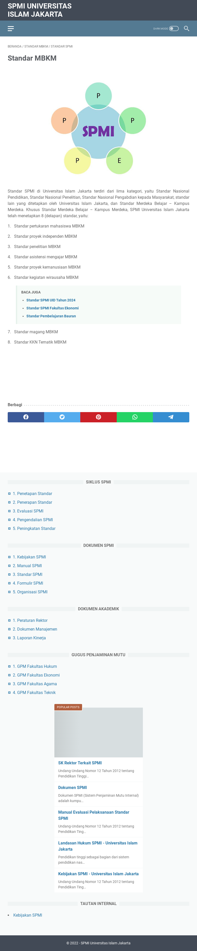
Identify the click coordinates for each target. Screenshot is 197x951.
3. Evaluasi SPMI (28, 511)
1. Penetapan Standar (32, 493)
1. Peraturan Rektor (30, 620)
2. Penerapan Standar (32, 502)
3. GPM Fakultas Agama (35, 683)
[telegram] (171, 417)
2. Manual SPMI (27, 565)
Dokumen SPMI (72, 787)
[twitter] (62, 417)
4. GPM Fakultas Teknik (34, 692)
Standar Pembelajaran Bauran (51, 316)
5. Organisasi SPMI (30, 591)
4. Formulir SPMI (28, 583)
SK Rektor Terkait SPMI (80, 762)
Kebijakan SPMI (27, 915)
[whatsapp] (135, 417)
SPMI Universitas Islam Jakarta (40, 10)
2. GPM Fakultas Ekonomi (36, 675)
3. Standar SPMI (27, 574)
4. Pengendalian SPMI (33, 519)
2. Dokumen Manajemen (35, 629)
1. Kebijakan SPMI (29, 557)
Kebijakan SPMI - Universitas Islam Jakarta (98, 873)
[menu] (14, 28)
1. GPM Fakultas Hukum (35, 666)
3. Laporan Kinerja (29, 637)
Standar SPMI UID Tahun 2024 (50, 300)
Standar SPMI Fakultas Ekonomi (52, 308)
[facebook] (26, 417)
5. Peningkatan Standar (34, 528)
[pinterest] (98, 417)
